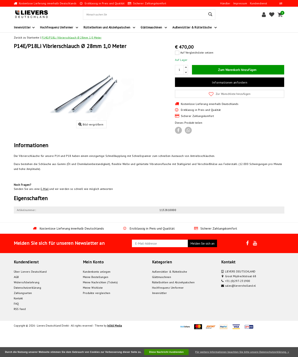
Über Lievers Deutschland (30, 295)
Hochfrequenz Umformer (168, 311)
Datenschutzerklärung (27, 311)
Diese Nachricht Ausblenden (166, 352)
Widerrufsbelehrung (26, 305)
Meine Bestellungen (95, 300)
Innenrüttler (159, 316)
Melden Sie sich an (202, 266)
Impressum (240, 3)
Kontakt (18, 321)
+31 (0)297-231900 (237, 304)
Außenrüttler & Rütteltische (169, 295)
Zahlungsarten (23, 316)
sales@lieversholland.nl (240, 309)
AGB (16, 300)
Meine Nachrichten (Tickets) (100, 305)
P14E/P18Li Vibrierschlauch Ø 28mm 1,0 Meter (72, 37)
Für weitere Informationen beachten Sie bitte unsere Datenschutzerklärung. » (242, 352)
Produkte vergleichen (96, 316)
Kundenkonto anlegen (97, 295)
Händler (225, 3)
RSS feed (20, 332)
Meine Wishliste (93, 311)
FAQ (16, 327)
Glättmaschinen (161, 300)
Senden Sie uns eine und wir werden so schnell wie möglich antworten (63, 212)
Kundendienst (258, 3)
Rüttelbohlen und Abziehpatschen (173, 305)
